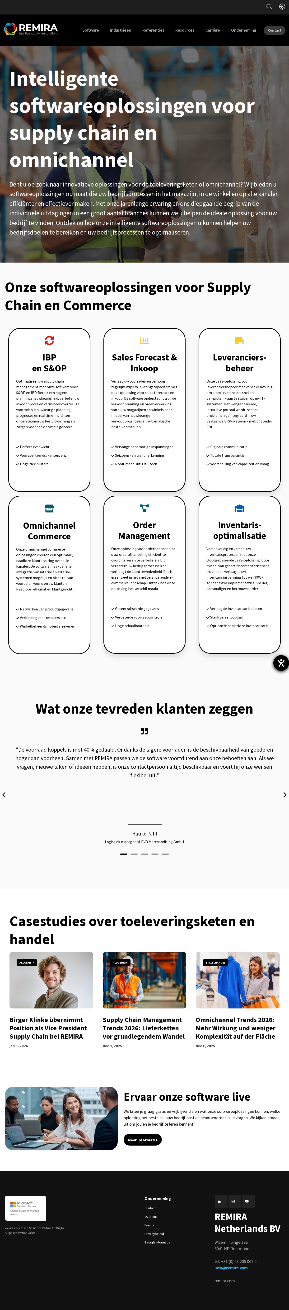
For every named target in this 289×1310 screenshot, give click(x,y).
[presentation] (4, 792)
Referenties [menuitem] (145, 30)
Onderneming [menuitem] (235, 30)
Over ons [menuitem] (151, 1211)
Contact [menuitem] (150, 1203)
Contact (270, 30)
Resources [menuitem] (176, 30)
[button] (123, 848)
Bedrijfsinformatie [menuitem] (157, 1237)
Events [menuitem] (149, 1220)
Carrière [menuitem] (204, 30)
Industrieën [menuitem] (112, 30)
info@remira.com (231, 1262)
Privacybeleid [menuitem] (154, 1228)
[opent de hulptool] (281, 663)
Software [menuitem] (82, 30)
